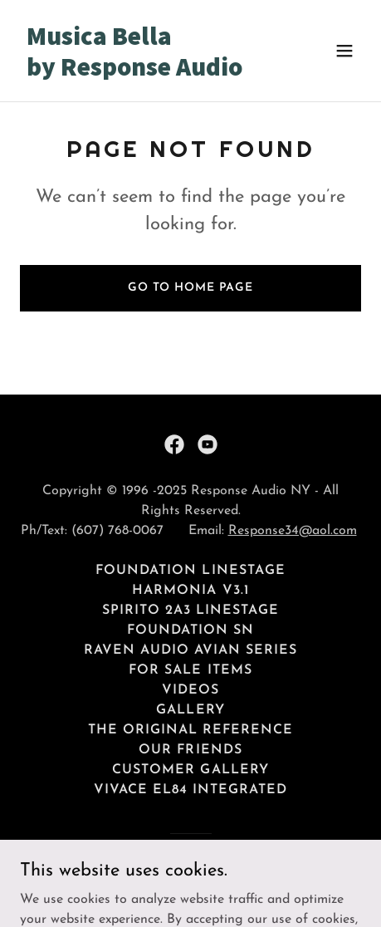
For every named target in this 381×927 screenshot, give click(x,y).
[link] (139, 72)
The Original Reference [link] (190, 730)
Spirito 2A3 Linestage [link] (190, 610)
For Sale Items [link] (190, 670)
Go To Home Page (190, 288)
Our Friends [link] (190, 750)
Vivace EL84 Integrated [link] (190, 790)
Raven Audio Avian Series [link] (190, 650)
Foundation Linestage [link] (190, 570)
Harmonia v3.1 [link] (190, 590)
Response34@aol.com (292, 530)
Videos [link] (190, 690)
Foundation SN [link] (190, 630)
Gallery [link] (190, 710)
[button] (344, 50)
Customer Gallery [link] (190, 770)
